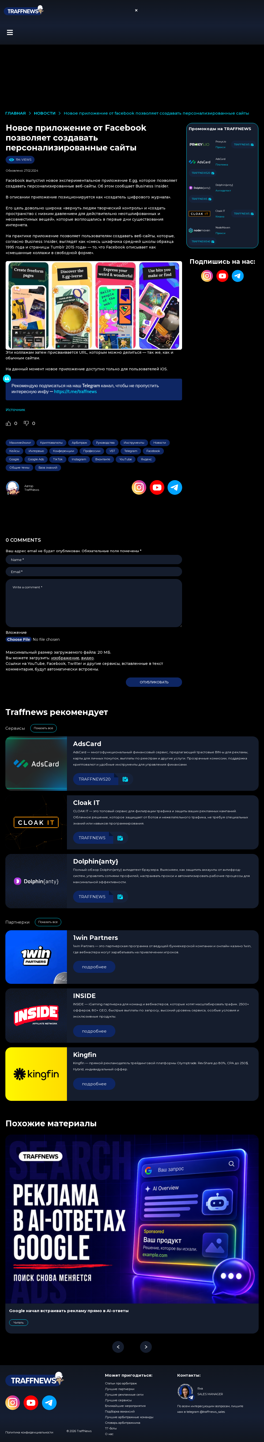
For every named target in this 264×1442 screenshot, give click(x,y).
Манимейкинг (20, 443)
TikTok (58, 459)
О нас (109, 1434)
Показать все (43, 728)
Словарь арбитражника (122, 1423)
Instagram (79, 459)
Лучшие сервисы (118, 1400)
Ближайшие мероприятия (125, 1406)
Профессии (91, 451)
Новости (159, 443)
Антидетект (223, 190)
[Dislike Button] (26, 423)
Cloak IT (86, 803)
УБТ (112, 451)
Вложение (16, 632)
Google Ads (36, 459)
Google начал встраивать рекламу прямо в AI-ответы (69, 1310)
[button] (9, 32)
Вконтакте (102, 459)
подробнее (94, 966)
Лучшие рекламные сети (124, 1394)
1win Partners (95, 938)
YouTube (125, 459)
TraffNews (31, 490)
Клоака (220, 216)
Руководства (105, 443)
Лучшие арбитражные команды (129, 1417)
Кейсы (14, 451)
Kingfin (84, 1055)
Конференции (63, 451)
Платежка (222, 164)
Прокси (220, 147)
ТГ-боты (111, 1428)
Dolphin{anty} (95, 861)
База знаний (48, 467)
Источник (15, 409)
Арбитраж (79, 443)
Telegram (130, 451)
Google (14, 459)
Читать (19, 1322)
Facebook (153, 451)
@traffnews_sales (212, 1412)
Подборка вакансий (120, 1411)
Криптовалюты (51, 443)
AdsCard (87, 744)
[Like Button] (8, 423)
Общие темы (19, 467)
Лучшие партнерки (119, 1389)
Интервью (36, 451)
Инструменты (134, 443)
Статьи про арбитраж (121, 1383)
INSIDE (84, 996)
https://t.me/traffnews (75, 391)
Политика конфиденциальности (29, 1432)
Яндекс (146, 459)
